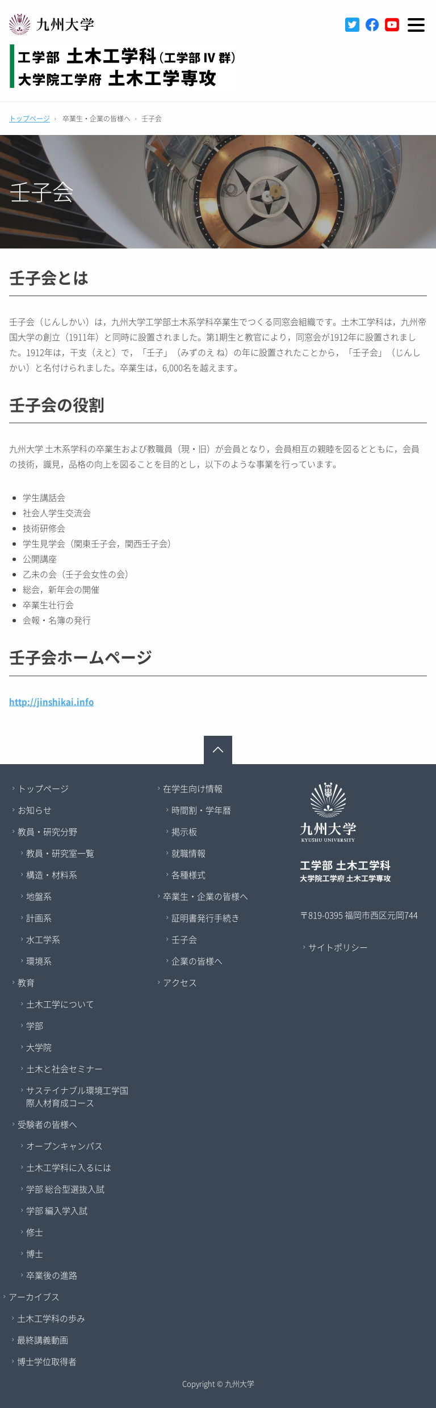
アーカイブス (34, 1297)
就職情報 (188, 853)
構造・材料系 (51, 875)
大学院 (39, 1047)
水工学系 (43, 939)
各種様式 (188, 875)
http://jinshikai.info (51, 701)
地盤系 (39, 896)
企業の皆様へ (197, 961)
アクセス (180, 982)
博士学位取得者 (47, 1361)
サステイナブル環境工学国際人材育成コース (77, 1096)
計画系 (39, 918)
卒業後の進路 (51, 1275)
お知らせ (35, 810)
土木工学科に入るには (68, 1167)
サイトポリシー (338, 947)
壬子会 (184, 939)
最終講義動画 (42, 1340)
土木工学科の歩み (51, 1318)
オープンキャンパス (64, 1146)
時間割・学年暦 (201, 810)
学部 (34, 1025)
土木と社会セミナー (64, 1069)
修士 (34, 1232)
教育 (26, 982)
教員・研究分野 (47, 831)
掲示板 (184, 831)
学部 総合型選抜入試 (65, 1189)
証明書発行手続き (205, 918)
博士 (34, 1253)
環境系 (39, 961)
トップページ (29, 118)
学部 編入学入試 (56, 1210)
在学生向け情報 (193, 788)
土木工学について (60, 1004)
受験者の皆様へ (47, 1124)
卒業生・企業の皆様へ (205, 896)
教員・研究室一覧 (60, 853)
